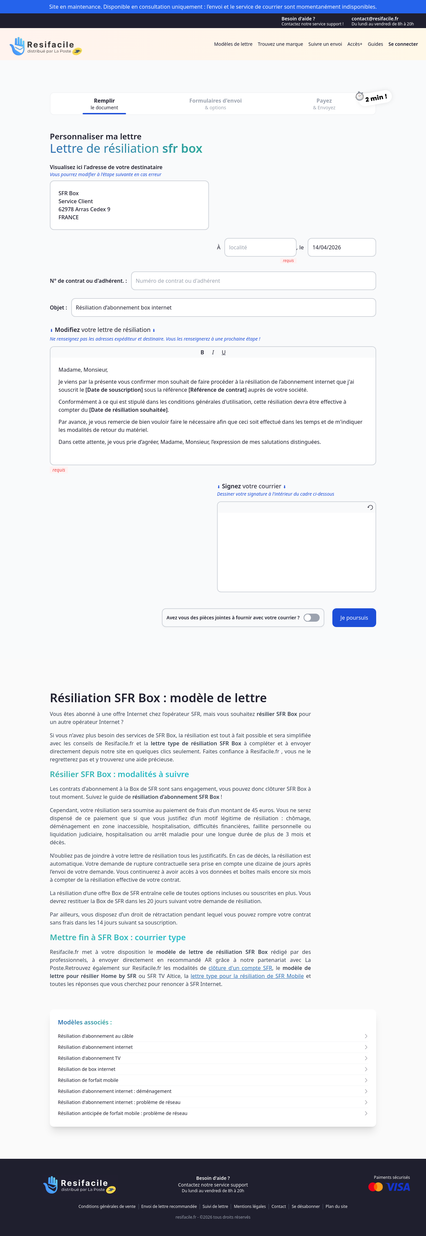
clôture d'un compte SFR (240, 968)
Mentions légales (250, 1206)
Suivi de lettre (215, 1206)
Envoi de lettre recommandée (169, 1206)
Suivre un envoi (325, 44)
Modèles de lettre (233, 44)
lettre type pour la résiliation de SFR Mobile (247, 976)
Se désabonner (306, 1206)
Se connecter (403, 44)
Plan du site (337, 1206)
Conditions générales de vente (107, 1206)
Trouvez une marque (280, 44)
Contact (279, 1206)
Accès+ (354, 44)
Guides (375, 44)
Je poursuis (354, 617)
